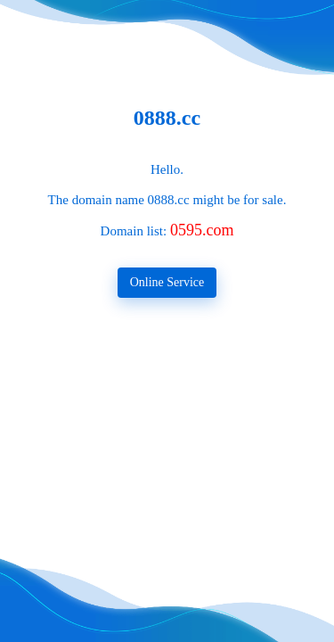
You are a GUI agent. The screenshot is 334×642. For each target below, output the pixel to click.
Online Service (167, 282)
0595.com (202, 230)
